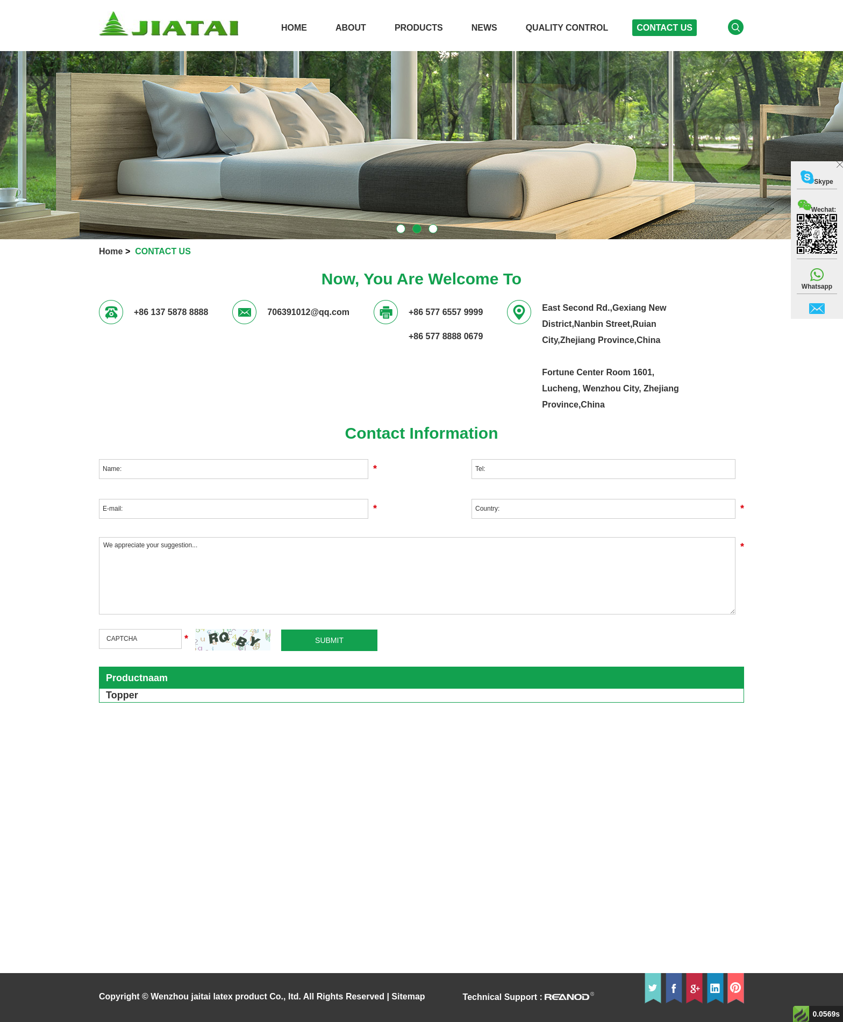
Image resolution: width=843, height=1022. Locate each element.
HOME (294, 27)
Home (111, 251)
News (484, 27)
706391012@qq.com (308, 312)
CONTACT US (664, 27)
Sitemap (408, 996)
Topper (122, 695)
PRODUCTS (419, 27)
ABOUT (350, 27)
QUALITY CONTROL (567, 27)
